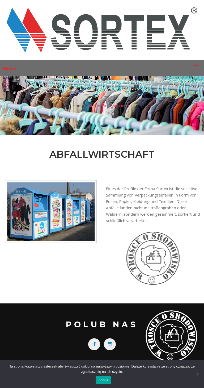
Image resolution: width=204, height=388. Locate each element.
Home (78, 105)
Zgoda (103, 380)
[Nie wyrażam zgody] (197, 374)
